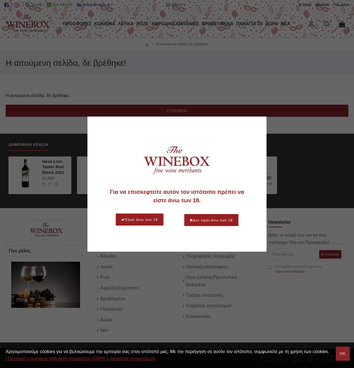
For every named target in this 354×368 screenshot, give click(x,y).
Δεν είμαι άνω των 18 (213, 219)
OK (343, 353)
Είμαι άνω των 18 (137, 219)
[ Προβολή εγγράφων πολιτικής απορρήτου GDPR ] (57, 358)
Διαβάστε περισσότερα (133, 358)
